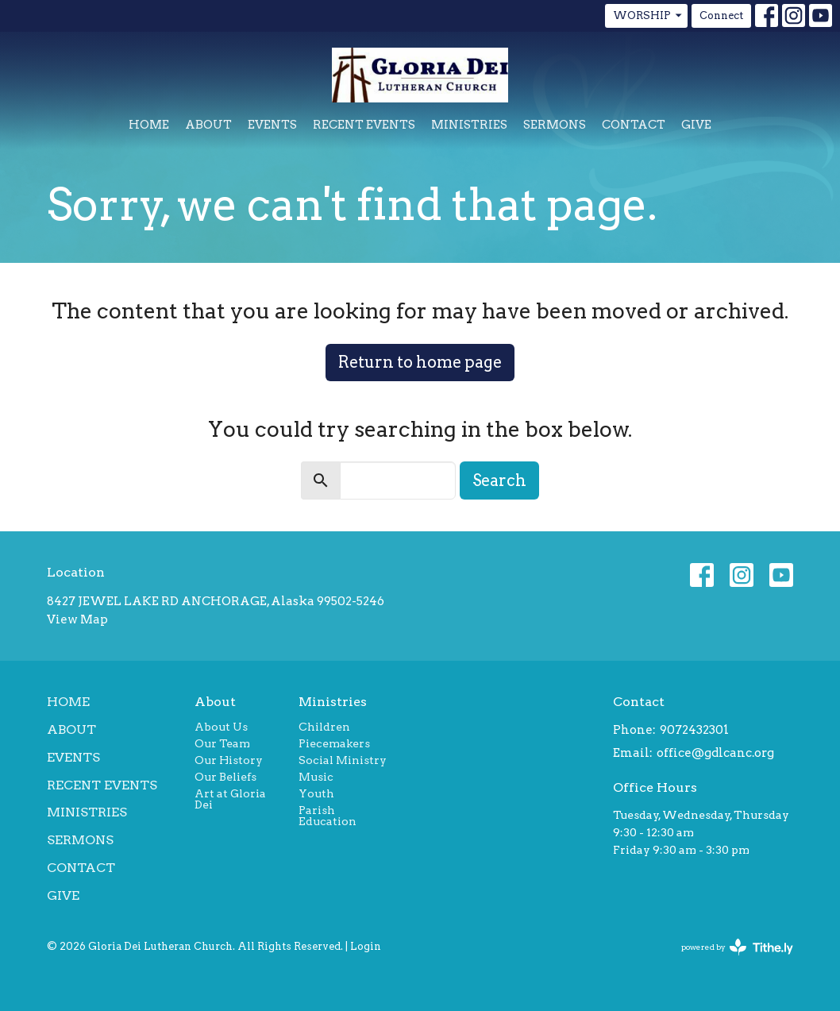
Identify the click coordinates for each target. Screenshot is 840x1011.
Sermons (554, 125)
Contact (633, 125)
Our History (229, 760)
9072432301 (694, 730)
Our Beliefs (225, 776)
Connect (721, 15)
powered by (737, 947)
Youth (316, 793)
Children (324, 726)
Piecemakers (334, 743)
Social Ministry (343, 760)
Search (499, 480)
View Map (77, 619)
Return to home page (420, 362)
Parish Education (327, 816)
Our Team (222, 743)
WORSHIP (648, 16)
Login (365, 946)
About (208, 125)
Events (272, 125)
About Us (221, 726)
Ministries (469, 125)
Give (696, 125)
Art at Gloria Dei (230, 799)
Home (149, 125)
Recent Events (364, 125)
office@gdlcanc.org (715, 753)
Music (316, 776)
